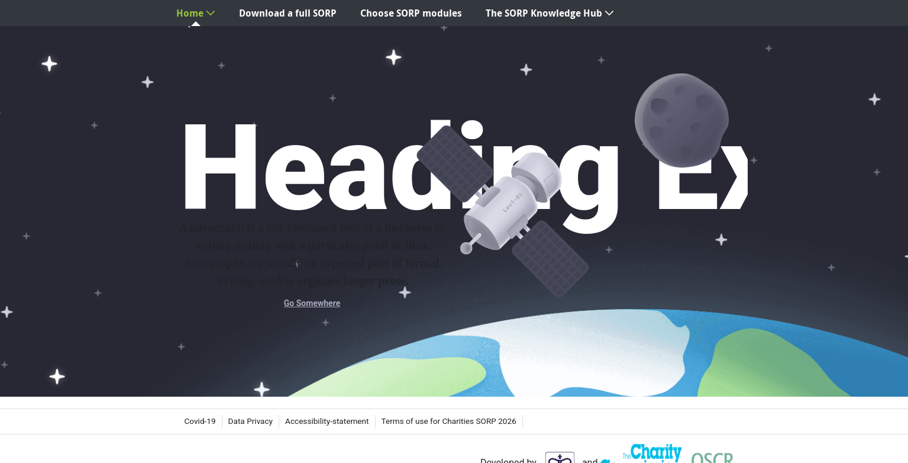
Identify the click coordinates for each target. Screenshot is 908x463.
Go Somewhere (312, 303)
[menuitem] (195, 13)
